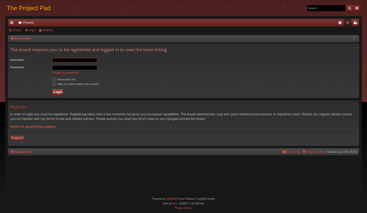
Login (32, 30)
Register (48, 30)
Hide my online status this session (75, 84)
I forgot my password (65, 72)
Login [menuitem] (348, 23)
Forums (28, 22)
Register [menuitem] (356, 23)
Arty (175, 203)
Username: (17, 59)
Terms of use (20, 127)
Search (16, 30)
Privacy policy (44, 127)
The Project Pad (28, 8)
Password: (17, 67)
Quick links (13, 23)
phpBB (170, 198)
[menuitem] (340, 22)
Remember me (64, 79)
